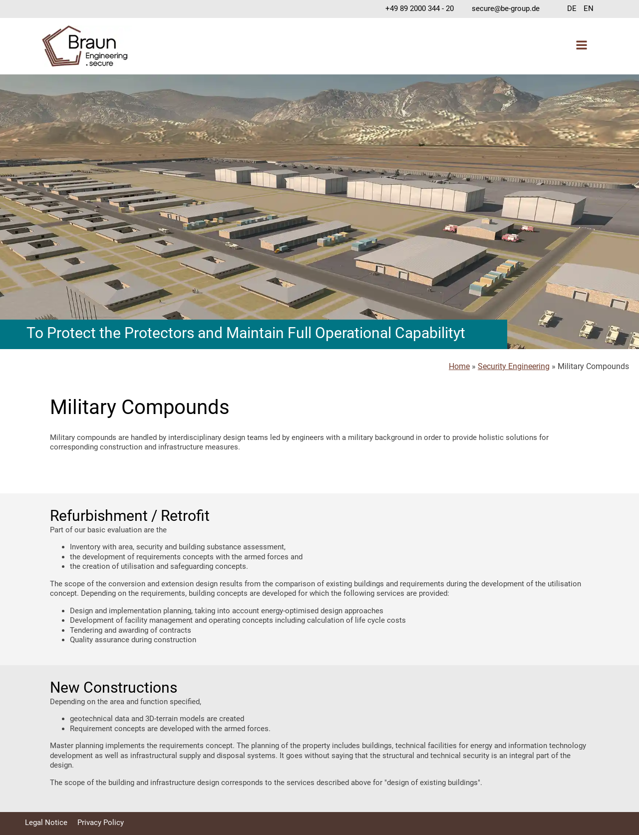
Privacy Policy (100, 822)
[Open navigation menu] (581, 46)
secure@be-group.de (506, 8)
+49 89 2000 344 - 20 (419, 8)
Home (459, 366)
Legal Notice (46, 822)
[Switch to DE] (572, 9)
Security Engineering (514, 366)
